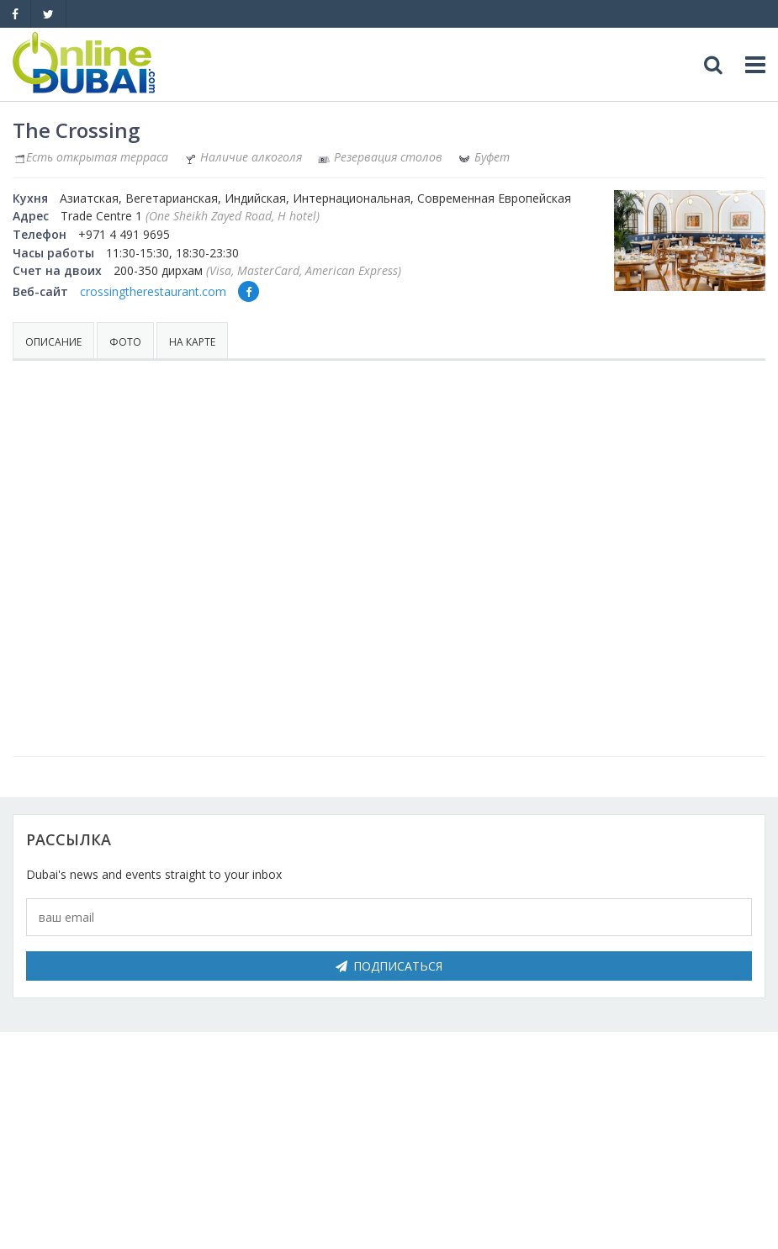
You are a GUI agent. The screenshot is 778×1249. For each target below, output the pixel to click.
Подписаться (389, 966)
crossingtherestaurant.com (153, 291)
